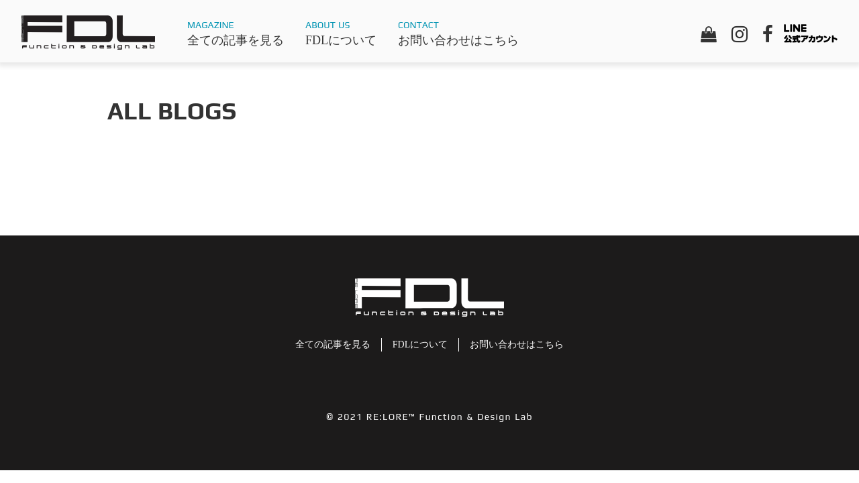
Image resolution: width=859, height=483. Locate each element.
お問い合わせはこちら (458, 40)
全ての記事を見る (235, 40)
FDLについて (340, 40)
